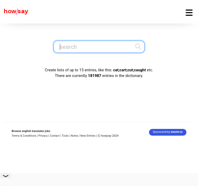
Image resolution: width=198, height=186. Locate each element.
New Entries (88, 135)
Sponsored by (168, 132)
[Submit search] (138, 46)
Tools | (66, 135)
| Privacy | (43, 135)
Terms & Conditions (24, 135)
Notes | (75, 135)
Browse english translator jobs (31, 131)
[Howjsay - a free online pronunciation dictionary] (14, 11)
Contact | (55, 135)
